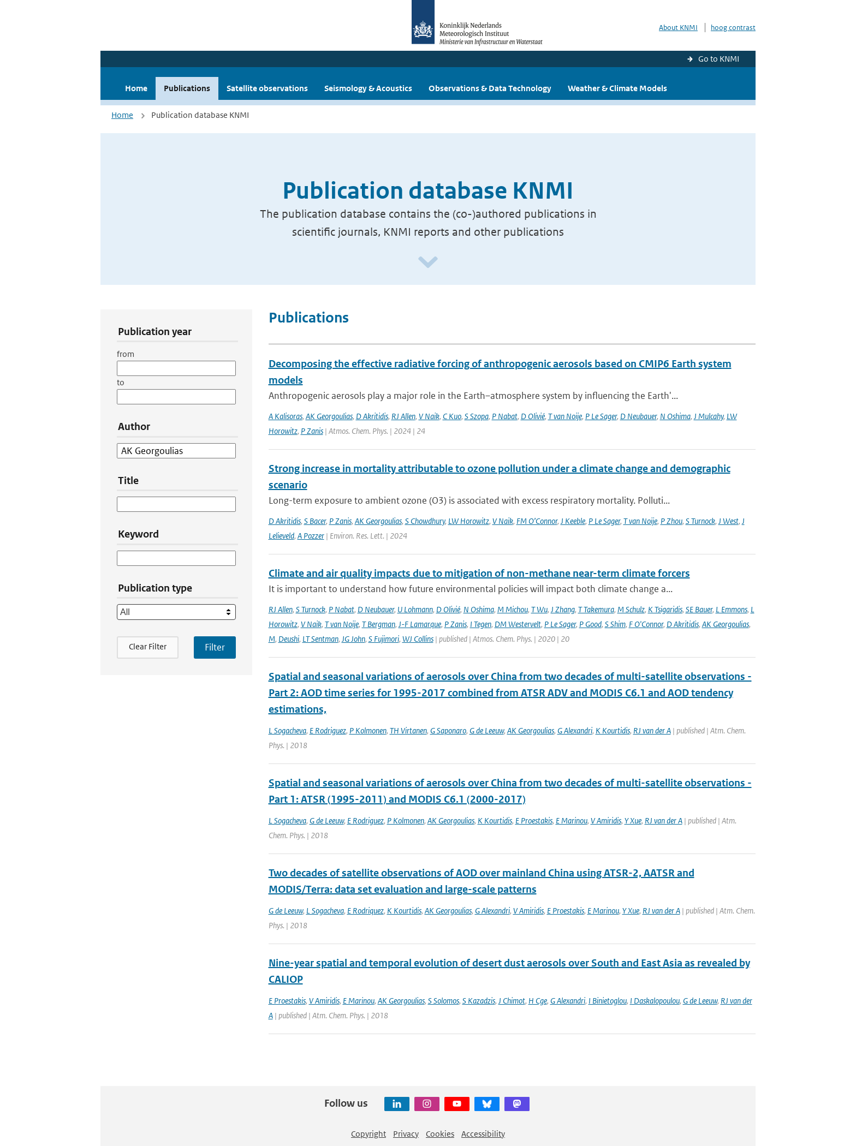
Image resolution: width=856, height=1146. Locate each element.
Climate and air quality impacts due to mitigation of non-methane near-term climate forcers (479, 573)
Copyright (368, 1134)
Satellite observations (267, 88)
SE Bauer (699, 609)
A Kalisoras (285, 416)
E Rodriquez (365, 910)
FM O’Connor (536, 521)
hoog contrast (733, 27)
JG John (353, 639)
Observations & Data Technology (490, 88)
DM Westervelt (518, 624)
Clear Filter (148, 646)
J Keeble (573, 521)
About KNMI (678, 27)
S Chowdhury (425, 521)
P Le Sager (601, 416)
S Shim (615, 624)
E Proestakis (533, 820)
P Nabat (505, 416)
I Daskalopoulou (655, 1000)
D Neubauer (638, 416)
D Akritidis (372, 416)
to (120, 382)
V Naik (429, 416)
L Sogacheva (287, 730)
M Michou (512, 609)
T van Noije (565, 416)
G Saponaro (448, 730)
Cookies (440, 1134)
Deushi (288, 639)
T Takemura (596, 609)
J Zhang (563, 609)
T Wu (539, 609)
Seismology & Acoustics (368, 88)
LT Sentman (320, 639)
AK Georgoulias (329, 416)
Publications (187, 88)
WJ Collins (417, 639)
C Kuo (452, 416)
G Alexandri (574, 730)
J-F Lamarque (420, 624)
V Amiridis (606, 820)
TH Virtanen (408, 730)
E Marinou (571, 820)
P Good (590, 624)
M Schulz (631, 609)
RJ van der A (652, 730)
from (125, 354)
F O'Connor (646, 624)
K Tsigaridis (665, 609)
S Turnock (700, 521)
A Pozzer (311, 535)
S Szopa (477, 416)
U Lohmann (415, 609)
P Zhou (671, 521)
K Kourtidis (613, 730)
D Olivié (533, 416)
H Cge (537, 1000)
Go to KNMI (718, 58)
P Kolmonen (368, 730)
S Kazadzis (478, 1000)
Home (136, 88)
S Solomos (443, 1000)
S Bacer (315, 521)
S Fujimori (383, 639)
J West (728, 521)
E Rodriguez (328, 730)
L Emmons (731, 609)
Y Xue (633, 820)
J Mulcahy (708, 416)
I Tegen (480, 624)
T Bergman (378, 624)
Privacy (406, 1134)
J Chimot (511, 1000)
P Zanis (312, 431)
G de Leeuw (486, 730)
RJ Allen (403, 416)
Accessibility (483, 1134)
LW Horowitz (468, 521)
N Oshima (675, 416)
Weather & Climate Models (617, 88)
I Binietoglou (607, 1000)
